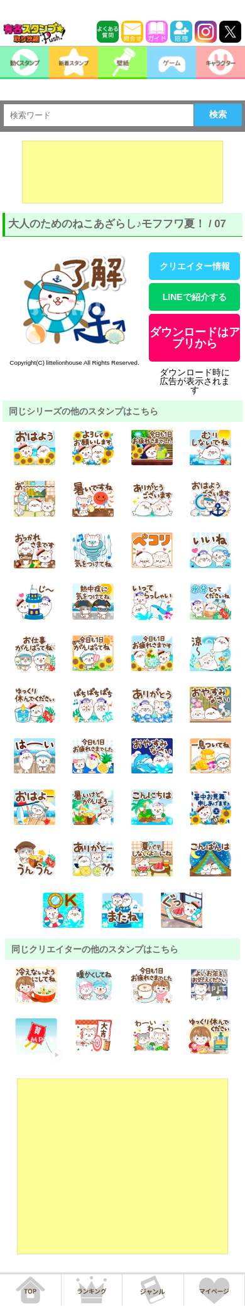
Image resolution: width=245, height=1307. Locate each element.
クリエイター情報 (195, 266)
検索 (218, 114)
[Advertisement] (122, 172)
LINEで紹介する (195, 297)
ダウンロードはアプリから (195, 338)
